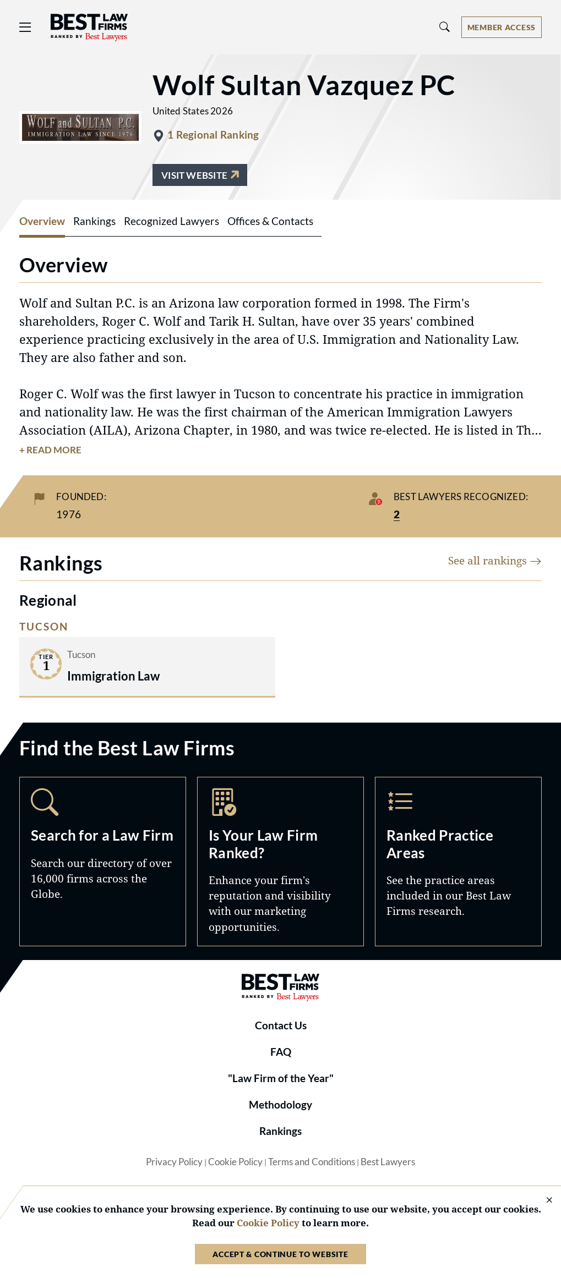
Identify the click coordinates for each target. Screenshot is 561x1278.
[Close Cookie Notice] (542, 1200)
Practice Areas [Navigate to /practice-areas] (458, 861)
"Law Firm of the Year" (281, 1078)
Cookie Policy (235, 1161)
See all (495, 560)
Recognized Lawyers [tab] (171, 221)
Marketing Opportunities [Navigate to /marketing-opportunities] (280, 861)
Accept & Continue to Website (280, 1254)
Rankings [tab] (94, 221)
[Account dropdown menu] (501, 27)
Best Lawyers (388, 1161)
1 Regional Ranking (213, 135)
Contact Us (281, 1025)
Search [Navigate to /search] (103, 861)
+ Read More (50, 450)
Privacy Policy (174, 1161)
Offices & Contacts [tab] (270, 221)
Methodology (280, 1105)
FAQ (280, 1052)
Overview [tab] (42, 221)
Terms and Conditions (311, 1161)
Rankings (280, 1131)
